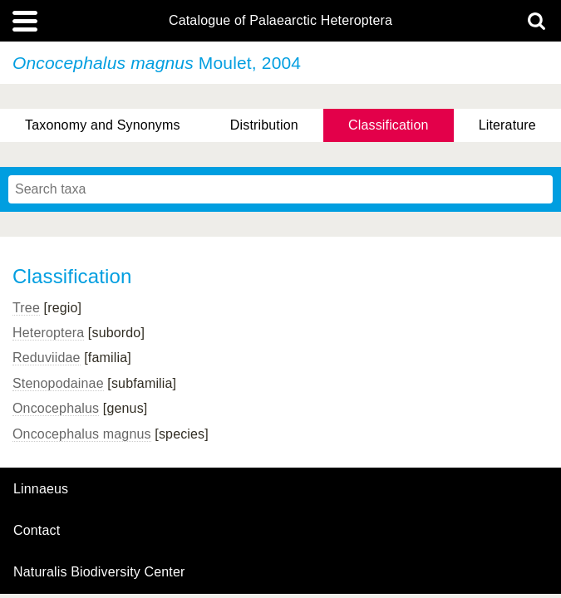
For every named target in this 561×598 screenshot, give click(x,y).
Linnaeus (40, 489)
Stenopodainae (58, 383)
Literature (507, 125)
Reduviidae (46, 357)
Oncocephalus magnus (81, 434)
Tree (26, 308)
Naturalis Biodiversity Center (99, 572)
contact (36, 530)
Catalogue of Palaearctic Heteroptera (280, 20)
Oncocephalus (55, 408)
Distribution (264, 125)
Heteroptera (48, 333)
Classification (388, 125)
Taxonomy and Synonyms (102, 125)
